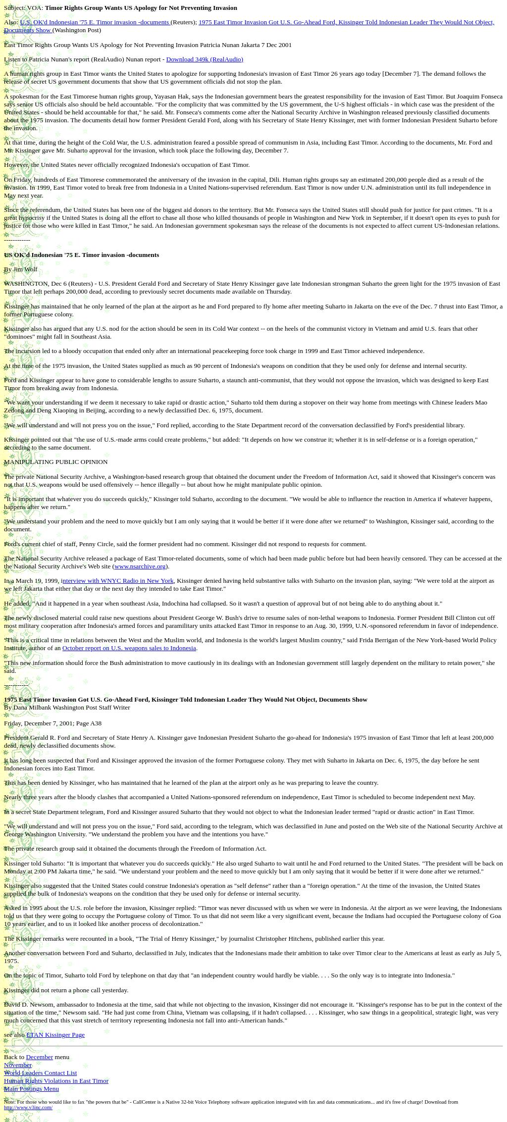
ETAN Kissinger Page (55, 1034)
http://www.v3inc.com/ (28, 1107)
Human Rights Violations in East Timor (56, 1080)
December (39, 1057)
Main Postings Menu (31, 1088)
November (18, 1065)
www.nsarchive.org (139, 566)
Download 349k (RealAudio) (204, 59)
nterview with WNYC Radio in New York (118, 580)
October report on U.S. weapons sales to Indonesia (129, 648)
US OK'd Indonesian (33, 254)
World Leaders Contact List (40, 1072)
